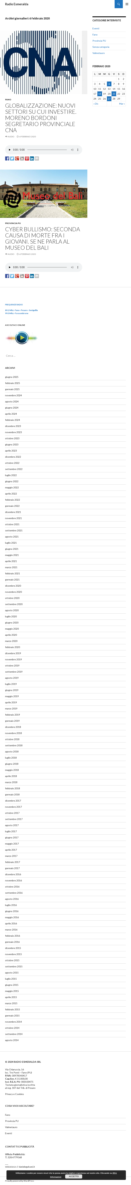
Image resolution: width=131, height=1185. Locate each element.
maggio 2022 (12, 487)
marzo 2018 (11, 782)
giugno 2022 (11, 481)
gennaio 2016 (12, 941)
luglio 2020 (11, 616)
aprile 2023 (11, 450)
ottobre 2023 (12, 438)
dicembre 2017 (13, 800)
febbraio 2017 (12, 862)
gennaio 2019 (12, 720)
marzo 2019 (11, 708)
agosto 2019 (12, 677)
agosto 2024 (12, 401)
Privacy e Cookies (14, 1094)
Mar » (122, 103)
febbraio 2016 (12, 935)
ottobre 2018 (12, 739)
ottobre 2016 (12, 886)
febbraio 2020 (12, 647)
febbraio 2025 (12, 383)
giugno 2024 (11, 407)
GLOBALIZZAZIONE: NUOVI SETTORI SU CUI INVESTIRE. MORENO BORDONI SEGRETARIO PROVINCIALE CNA (40, 117)
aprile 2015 (11, 997)
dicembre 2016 (13, 874)
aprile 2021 (11, 561)
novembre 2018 (13, 733)
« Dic (95, 103)
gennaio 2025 (12, 389)
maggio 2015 (12, 991)
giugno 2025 (11, 376)
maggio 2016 (12, 917)
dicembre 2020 (13, 585)
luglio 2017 (11, 831)
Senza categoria (100, 46)
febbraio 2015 (12, 1009)
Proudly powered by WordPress (19, 1181)
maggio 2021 (12, 555)
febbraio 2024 (12, 419)
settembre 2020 (14, 604)
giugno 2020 (11, 622)
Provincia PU (13, 223)
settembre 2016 (14, 892)
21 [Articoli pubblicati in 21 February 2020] (114, 93)
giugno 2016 (11, 911)
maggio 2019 (12, 696)
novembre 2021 (13, 518)
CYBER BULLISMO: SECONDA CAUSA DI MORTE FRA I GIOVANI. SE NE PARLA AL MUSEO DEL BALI (42, 238)
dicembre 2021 (13, 512)
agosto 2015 (12, 972)
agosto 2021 (12, 536)
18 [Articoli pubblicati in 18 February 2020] (99, 93)
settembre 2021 (14, 530)
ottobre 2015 (12, 960)
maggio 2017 (12, 843)
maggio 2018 (12, 769)
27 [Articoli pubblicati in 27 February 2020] (109, 98)
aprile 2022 (11, 493)
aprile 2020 (11, 634)
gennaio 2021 (12, 579)
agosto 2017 (12, 825)
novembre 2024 (13, 395)
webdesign (10, 1166)
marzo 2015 (11, 1003)
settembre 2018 (14, 745)
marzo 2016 (11, 929)
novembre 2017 (13, 806)
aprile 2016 (11, 923)
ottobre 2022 (12, 462)
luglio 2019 (11, 683)
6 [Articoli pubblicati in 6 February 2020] (109, 83)
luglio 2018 (11, 757)
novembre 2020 (13, 591)
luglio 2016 (11, 905)
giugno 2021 (11, 548)
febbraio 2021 (12, 573)
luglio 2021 (11, 542)
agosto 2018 (12, 751)
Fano (8, 99)
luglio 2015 (11, 978)
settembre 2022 (14, 469)
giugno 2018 (11, 763)
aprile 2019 (11, 702)
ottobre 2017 (12, 812)
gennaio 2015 (12, 1015)
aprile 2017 (11, 849)
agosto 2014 (12, 1040)
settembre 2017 (14, 819)
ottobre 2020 (12, 598)
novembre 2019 (13, 659)
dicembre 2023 (13, 426)
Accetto (74, 1176)
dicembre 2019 (13, 653)
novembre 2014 (13, 1021)
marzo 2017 (11, 855)
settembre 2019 (14, 671)
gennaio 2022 (12, 505)
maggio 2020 (12, 628)
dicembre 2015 (13, 948)
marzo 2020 (11, 640)
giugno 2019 (11, 690)
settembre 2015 (14, 966)
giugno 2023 (11, 444)
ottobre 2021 (12, 524)
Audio (11, 136)
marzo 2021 (11, 567)
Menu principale (127, 4)
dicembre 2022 (13, 456)
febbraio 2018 (12, 788)
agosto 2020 (12, 610)
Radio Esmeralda (16, 4)
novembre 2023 (13, 432)
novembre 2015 (13, 954)
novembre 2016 (13, 880)
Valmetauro (98, 53)
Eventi (95, 28)
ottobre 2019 (12, 665)
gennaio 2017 (12, 868)
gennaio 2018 (12, 794)
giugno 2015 (11, 984)
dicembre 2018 (13, 726)
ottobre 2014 (12, 1027)
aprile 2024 (11, 413)
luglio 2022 (11, 475)
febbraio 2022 (12, 499)
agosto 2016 (12, 898)
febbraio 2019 (12, 714)
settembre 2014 (14, 1034)
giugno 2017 (11, 837)
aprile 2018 (11, 776)
